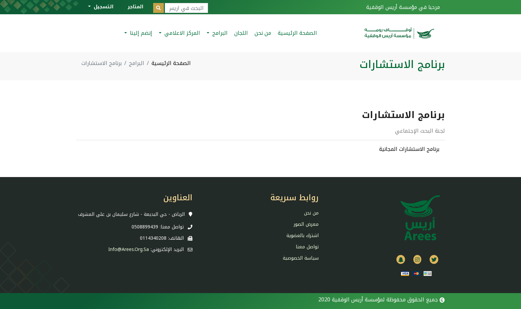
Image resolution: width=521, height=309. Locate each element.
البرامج (219, 33)
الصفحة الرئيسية (297, 33)
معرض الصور (306, 224)
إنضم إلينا (140, 33)
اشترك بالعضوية (302, 235)
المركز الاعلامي (181, 33)
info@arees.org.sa (128, 249)
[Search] (186, 8)
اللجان (241, 33)
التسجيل (103, 6)
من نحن (263, 33)
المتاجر (136, 6)
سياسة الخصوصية (301, 258)
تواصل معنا (307, 246)
